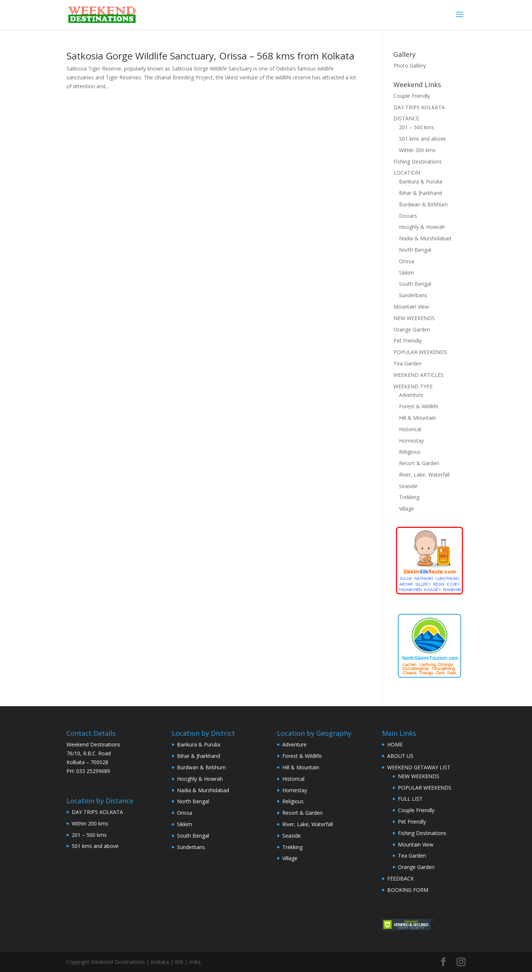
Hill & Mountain (417, 417)
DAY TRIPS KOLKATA (419, 107)
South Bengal (415, 283)
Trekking (409, 497)
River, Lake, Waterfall (424, 474)
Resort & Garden (419, 463)
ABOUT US (400, 755)
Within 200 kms (417, 150)
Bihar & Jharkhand (420, 192)
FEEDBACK (400, 878)
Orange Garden (411, 329)
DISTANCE (406, 118)
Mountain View (411, 306)
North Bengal (415, 249)
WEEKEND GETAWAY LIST (418, 767)
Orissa (406, 261)
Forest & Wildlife (419, 406)
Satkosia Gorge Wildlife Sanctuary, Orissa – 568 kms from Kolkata (210, 55)
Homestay (411, 440)
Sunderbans (413, 295)
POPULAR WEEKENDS (420, 352)
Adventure (411, 394)
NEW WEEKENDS (414, 318)
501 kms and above (422, 138)
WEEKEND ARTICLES (418, 374)
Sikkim (406, 272)
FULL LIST (410, 798)
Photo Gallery (409, 65)
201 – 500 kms (416, 127)
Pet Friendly (407, 340)
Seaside (408, 486)
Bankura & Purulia (420, 181)
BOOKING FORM (407, 889)
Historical (410, 429)
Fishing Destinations (417, 161)
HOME (395, 744)
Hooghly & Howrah (422, 226)
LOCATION (406, 172)
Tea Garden (407, 363)
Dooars (408, 215)
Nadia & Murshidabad (425, 238)
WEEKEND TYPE (413, 386)
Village (406, 508)
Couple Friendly (411, 95)
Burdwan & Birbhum (423, 204)
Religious (409, 451)
